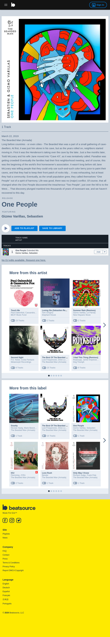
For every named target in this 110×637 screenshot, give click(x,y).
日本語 (5, 599)
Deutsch (6, 587)
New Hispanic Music (82, 315)
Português (7, 604)
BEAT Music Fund (18, 315)
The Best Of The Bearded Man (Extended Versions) (65, 357)
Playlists (6, 534)
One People (78, 426)
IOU (12, 473)
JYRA (23, 475)
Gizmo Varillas (13, 216)
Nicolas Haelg (17, 428)
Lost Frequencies (49, 360)
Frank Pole (91, 475)
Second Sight (17, 357)
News (5, 538)
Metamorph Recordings (21, 362)
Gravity (14, 426)
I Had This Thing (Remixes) (85, 357)
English (6, 584)
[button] (5, 252)
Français (6, 595)
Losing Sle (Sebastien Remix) (55, 310)
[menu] (105, 252)
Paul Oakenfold (17, 313)
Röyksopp (77, 360)
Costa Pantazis (27, 360)
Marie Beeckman (31, 428)
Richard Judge (79, 475)
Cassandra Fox (32, 313)
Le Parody (91, 313)
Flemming (15, 475)
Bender (45, 475)
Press (5, 559)
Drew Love (62, 360)
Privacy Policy (9, 566)
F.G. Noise (15, 360)
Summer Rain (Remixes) (84, 310)
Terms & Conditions (11, 563)
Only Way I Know (81, 473)
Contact (6, 555)
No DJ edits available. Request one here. (24, 260)
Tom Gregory (47, 313)
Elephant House (49, 315)
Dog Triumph (78, 362)
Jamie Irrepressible (91, 360)
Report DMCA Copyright (13, 570)
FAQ (4, 551)
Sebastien (35, 216)
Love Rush (47, 473)
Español (6, 591)
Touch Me (15, 310)
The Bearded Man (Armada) (54, 362)
